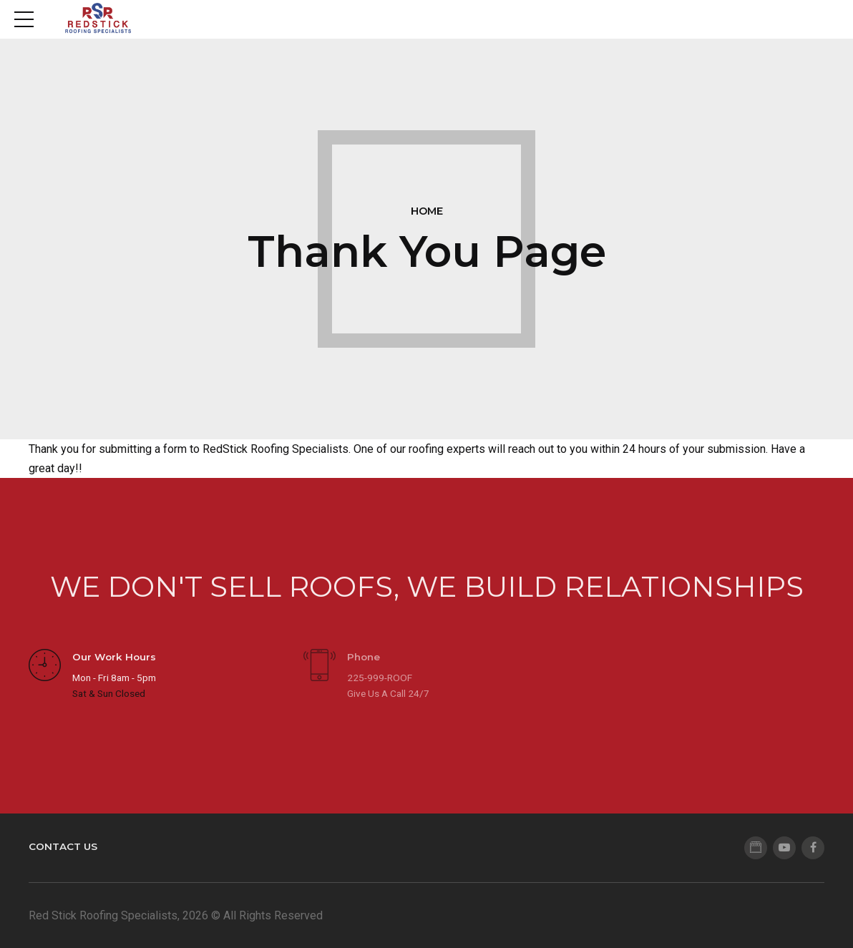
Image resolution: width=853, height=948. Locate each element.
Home (427, 211)
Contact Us (63, 846)
